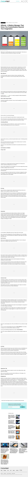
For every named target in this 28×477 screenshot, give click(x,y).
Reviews (7, 22)
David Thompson (3, 22)
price (17, 380)
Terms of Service (9, 473)
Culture (17, 470)
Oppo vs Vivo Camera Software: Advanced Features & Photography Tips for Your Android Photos (11, 417)
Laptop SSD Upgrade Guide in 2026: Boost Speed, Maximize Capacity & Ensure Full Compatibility (23, 450)
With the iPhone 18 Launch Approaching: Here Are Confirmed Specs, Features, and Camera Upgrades (5, 462)
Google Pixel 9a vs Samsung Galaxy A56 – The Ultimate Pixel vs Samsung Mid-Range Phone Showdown (14, 450)
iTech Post (5, 400)
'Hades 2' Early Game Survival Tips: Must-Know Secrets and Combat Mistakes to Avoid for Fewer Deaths (11, 422)
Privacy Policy (13, 473)
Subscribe (17, 1)
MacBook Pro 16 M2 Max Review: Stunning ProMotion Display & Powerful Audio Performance (5, 450)
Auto (10, 470)
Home (1, 470)
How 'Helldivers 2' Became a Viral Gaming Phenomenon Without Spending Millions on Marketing (11, 427)
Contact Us (5, 473)
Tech (8, 470)
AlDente (7, 95)
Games (14, 470)
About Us (2, 473)
